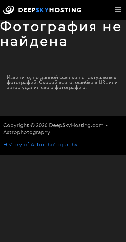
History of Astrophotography (40, 145)
